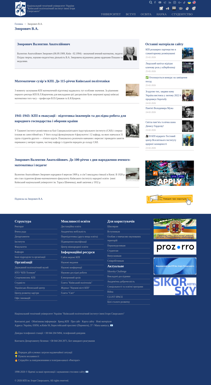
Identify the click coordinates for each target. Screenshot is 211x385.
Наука (162, 14)
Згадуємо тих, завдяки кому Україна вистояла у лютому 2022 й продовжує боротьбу (163, 95)
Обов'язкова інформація (44, 321)
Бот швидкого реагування (81, 341)
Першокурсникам (116, 245)
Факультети (21, 246)
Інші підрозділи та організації (30, 257)
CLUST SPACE (115, 297)
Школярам (112, 226)
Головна (19, 24)
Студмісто (20, 282)
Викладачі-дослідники (118, 276)
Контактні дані (22, 321)
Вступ (131, 14)
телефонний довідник (74, 333)
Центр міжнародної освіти (74, 246)
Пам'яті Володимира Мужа (159, 108)
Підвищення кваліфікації (74, 241)
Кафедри (19, 252)
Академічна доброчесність (121, 281)
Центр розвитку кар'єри (27, 293)
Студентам (112, 250)
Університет (111, 14)
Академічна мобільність (73, 231)
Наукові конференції (71, 267)
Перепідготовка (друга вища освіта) (79, 236)
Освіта (146, 14)
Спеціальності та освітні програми (125, 286)
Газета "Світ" (68, 293)
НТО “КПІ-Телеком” (25, 272)
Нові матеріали (104, 321)
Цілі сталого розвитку (118, 301)
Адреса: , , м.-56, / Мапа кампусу (62, 325)
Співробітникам (115, 260)
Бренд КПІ (63, 321)
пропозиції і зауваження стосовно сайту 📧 (66, 371)
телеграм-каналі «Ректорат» (65, 360)
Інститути (20, 241)
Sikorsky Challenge (116, 271)
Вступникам (113, 231)
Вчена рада (20, 231)
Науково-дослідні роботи (74, 272)
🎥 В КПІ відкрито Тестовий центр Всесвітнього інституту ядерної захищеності (161, 140)
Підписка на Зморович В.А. (29, 199)
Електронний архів (70, 277)
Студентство (182, 14)
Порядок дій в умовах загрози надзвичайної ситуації (45, 352)
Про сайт (75, 321)
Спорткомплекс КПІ (25, 277)
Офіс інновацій (22, 298)
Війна (110, 291)
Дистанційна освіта (71, 226)
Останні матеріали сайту (164, 44)
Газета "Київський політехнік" (76, 282)
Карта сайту (88, 321)
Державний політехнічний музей (31, 267)
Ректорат (19, 226)
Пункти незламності (28, 356)
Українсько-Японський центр (30, 287)
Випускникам (114, 255)
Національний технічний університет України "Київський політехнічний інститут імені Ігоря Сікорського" (51, 8)
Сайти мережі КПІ (70, 257)
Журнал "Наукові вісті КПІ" (75, 287)
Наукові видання (69, 262)
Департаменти (22, 236)
